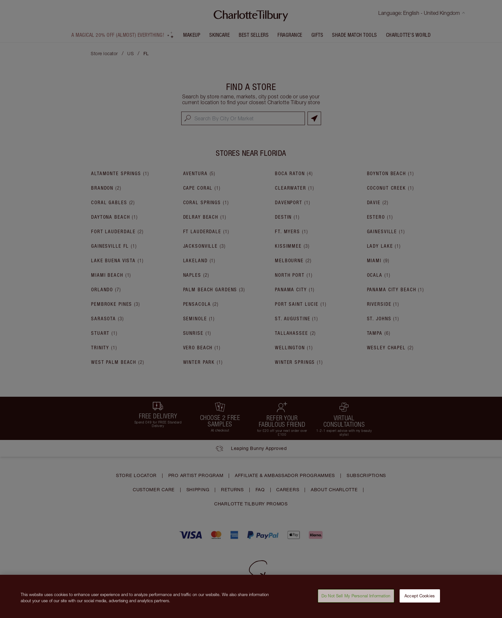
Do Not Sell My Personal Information (356, 600)
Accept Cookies (419, 600)
